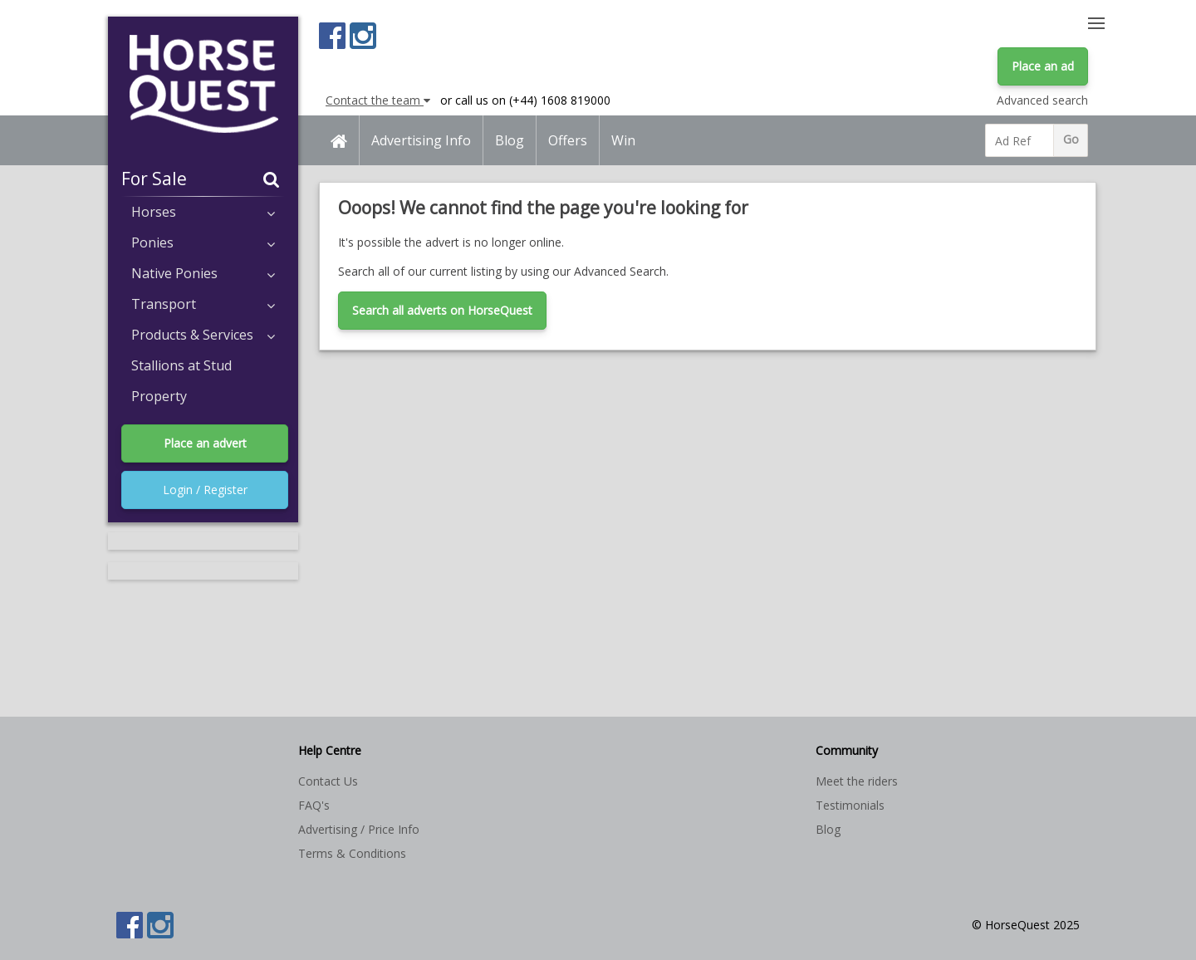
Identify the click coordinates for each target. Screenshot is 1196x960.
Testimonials (850, 805)
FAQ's (314, 805)
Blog (509, 140)
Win (623, 140)
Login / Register (205, 489)
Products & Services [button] (203, 335)
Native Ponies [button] (203, 273)
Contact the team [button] (378, 100)
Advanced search (1042, 100)
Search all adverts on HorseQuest (442, 310)
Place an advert (205, 443)
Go (1071, 139)
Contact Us (328, 781)
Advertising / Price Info (358, 829)
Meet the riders (857, 781)
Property (159, 396)
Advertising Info (421, 140)
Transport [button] (203, 304)
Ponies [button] (203, 242)
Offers (567, 140)
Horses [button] (203, 212)
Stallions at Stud (181, 365)
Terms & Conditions (352, 853)
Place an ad (1043, 66)
